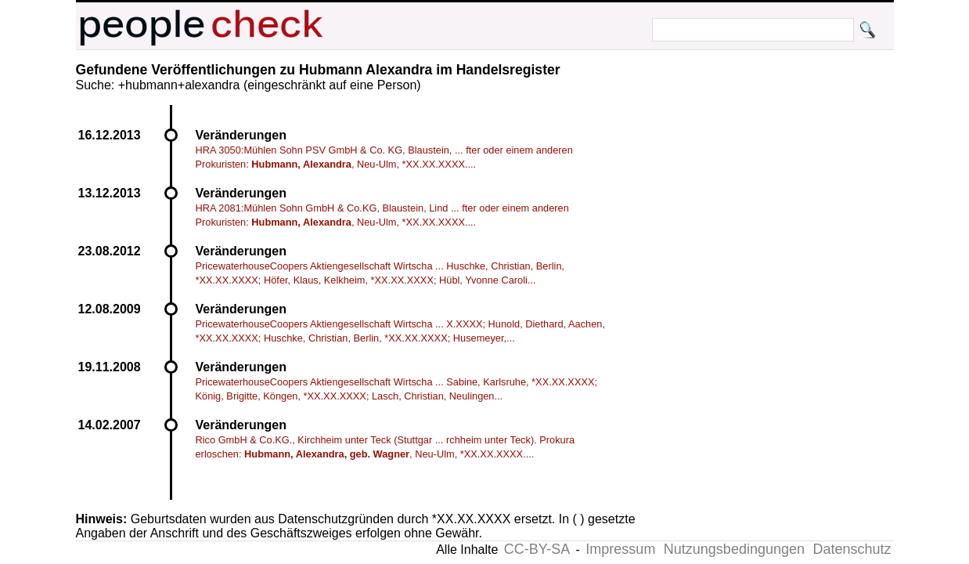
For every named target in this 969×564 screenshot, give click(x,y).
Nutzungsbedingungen (734, 549)
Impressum (620, 549)
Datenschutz (851, 549)
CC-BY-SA (537, 549)
